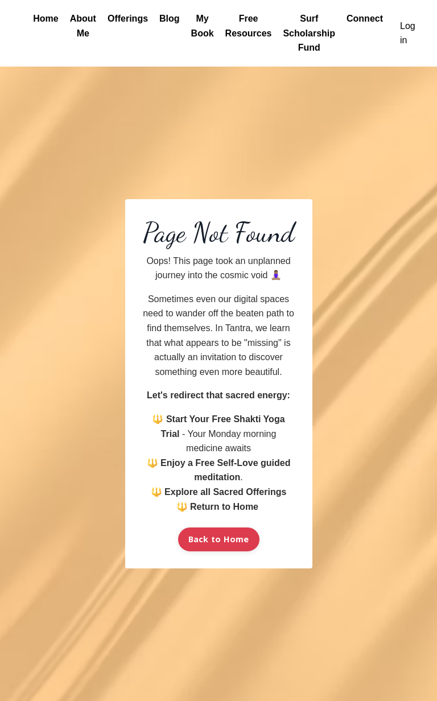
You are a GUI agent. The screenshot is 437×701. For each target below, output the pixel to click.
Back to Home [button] (218, 539)
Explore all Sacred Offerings (225, 492)
